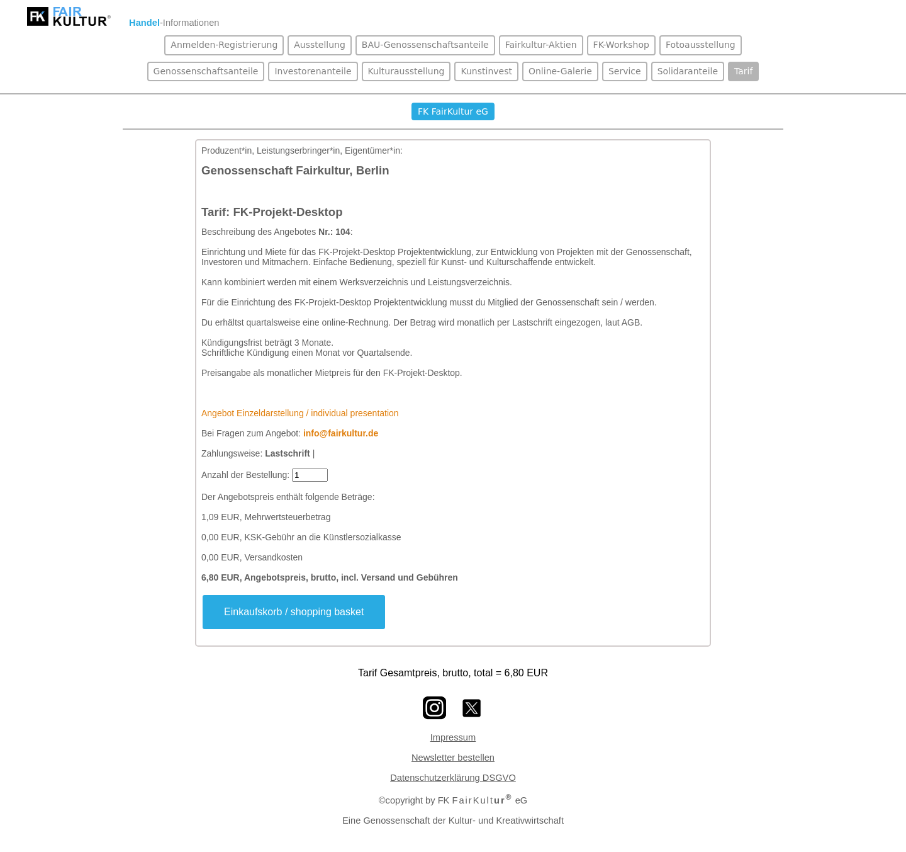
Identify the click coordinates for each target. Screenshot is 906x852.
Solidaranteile (687, 71)
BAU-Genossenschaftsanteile (425, 45)
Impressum (453, 737)
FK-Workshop (621, 45)
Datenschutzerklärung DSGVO (453, 778)
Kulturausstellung (406, 71)
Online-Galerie (560, 71)
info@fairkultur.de (340, 433)
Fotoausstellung (700, 45)
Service (624, 71)
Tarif (743, 71)
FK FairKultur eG (453, 111)
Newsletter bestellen (453, 758)
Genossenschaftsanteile (206, 71)
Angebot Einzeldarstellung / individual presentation (300, 413)
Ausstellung (319, 45)
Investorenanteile (312, 71)
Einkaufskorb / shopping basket (294, 611)
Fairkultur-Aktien (541, 45)
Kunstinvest (486, 71)
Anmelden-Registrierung (224, 45)
